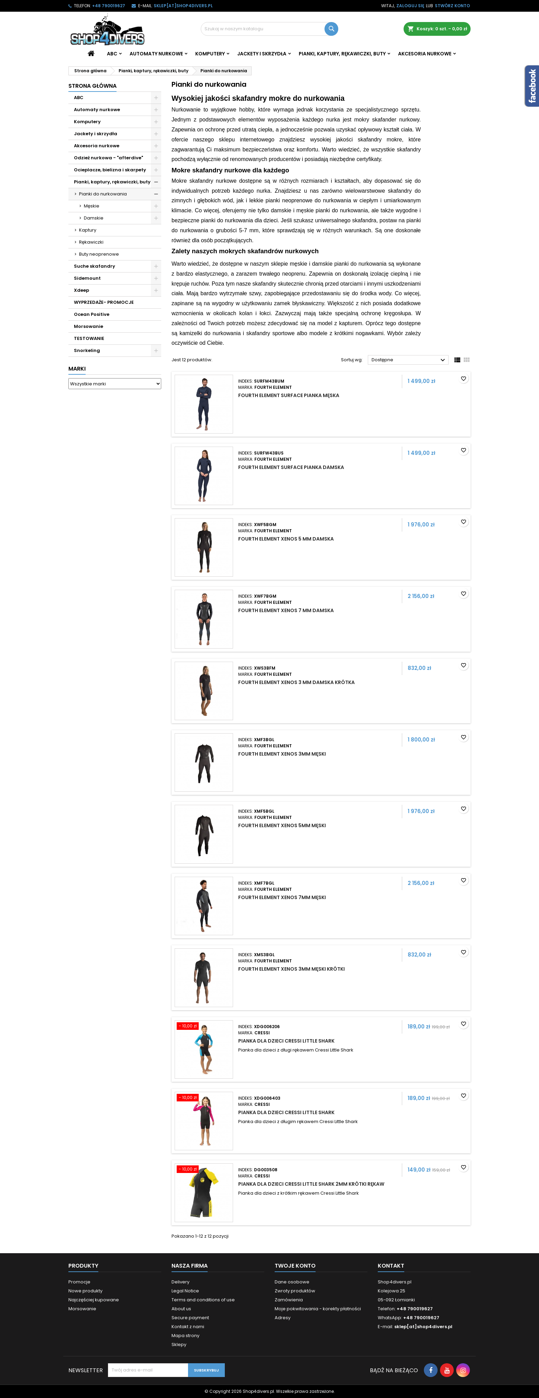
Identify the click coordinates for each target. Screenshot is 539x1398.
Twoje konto (295, 1266)
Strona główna (92, 86)
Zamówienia (289, 1299)
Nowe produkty (85, 1291)
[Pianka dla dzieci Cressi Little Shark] (204, 1026)
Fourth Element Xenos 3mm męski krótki (291, 968)
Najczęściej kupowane (93, 1299)
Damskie (93, 218)
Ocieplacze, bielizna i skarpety (110, 170)
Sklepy (179, 1344)
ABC (112, 53)
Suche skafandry (94, 266)
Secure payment (190, 1317)
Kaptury (87, 230)
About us (181, 1308)
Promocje (79, 1282)
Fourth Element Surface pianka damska (291, 467)
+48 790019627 (108, 6)
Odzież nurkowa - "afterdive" (108, 157)
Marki (77, 369)
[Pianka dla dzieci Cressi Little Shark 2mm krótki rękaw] (204, 1169)
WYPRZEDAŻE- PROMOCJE (104, 302)
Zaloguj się (410, 6)
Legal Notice (185, 1291)
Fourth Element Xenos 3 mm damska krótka (296, 682)
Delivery (180, 1282)
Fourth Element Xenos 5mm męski (282, 825)
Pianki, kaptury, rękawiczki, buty (342, 53)
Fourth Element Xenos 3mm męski (282, 753)
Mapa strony (185, 1335)
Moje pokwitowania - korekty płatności (318, 1308)
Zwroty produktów (295, 1291)
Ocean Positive (91, 314)
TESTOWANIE (89, 338)
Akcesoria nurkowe (424, 53)
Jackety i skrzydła (261, 53)
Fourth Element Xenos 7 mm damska (286, 610)
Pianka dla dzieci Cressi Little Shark (286, 1040)
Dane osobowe (292, 1282)
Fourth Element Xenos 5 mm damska (286, 538)
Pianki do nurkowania (103, 194)
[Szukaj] (269, 29)
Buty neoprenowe (99, 254)
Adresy (282, 1317)
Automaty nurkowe (156, 53)
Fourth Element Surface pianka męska (288, 395)
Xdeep (81, 290)
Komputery (210, 53)
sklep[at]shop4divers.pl (183, 6)
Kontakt (391, 1266)
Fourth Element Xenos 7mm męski (282, 897)
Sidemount (87, 278)
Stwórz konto (452, 6)
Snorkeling (87, 350)
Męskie (91, 206)
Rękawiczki (91, 242)
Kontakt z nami (188, 1326)
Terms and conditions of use (203, 1299)
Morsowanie (88, 326)
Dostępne (409, 360)
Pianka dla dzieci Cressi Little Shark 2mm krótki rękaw (311, 1184)
